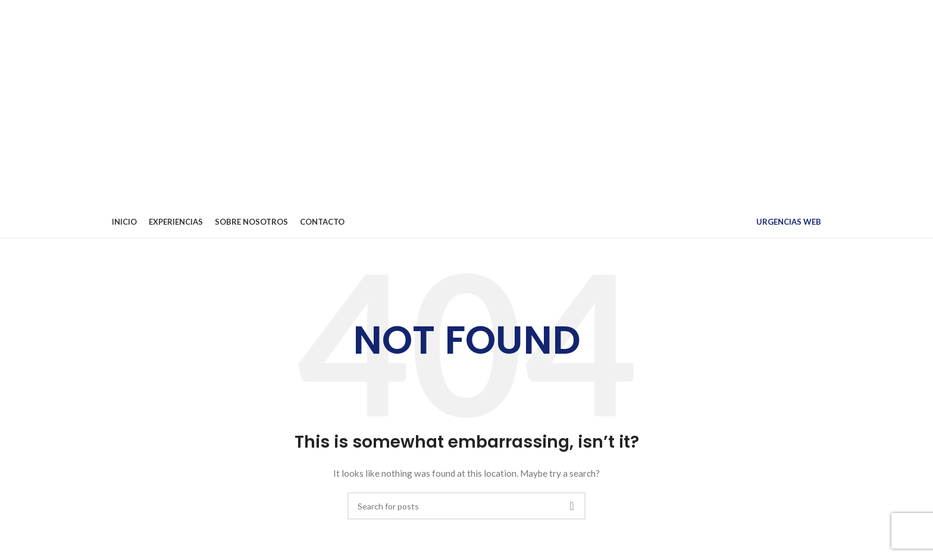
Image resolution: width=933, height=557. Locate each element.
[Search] (466, 506)
